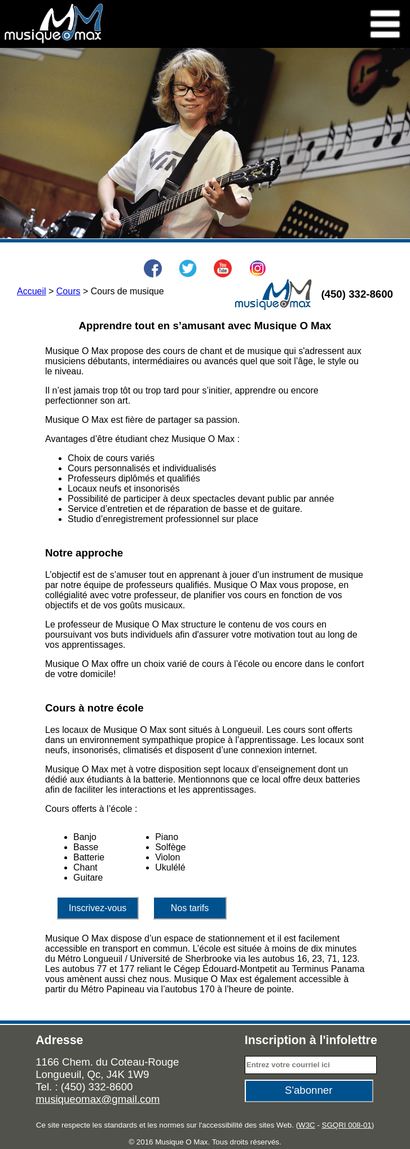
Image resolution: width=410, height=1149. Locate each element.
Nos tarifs (190, 908)
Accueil (31, 291)
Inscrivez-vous (97, 908)
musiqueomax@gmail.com (98, 1099)
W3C (306, 1125)
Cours (68, 291)
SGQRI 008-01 (347, 1125)
